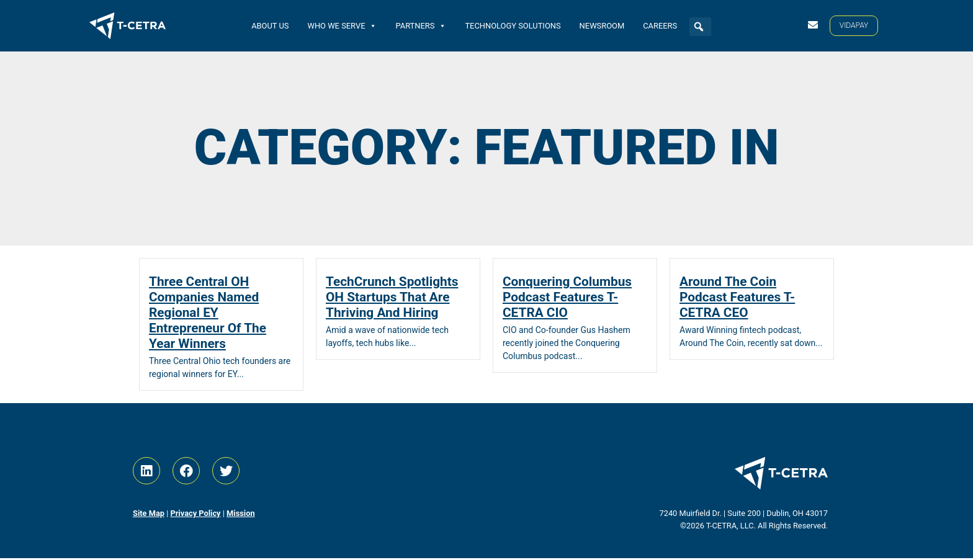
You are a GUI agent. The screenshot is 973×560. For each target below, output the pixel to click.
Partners (420, 25)
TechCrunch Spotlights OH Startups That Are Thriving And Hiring (392, 299)
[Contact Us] (813, 25)
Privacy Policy (195, 515)
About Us (270, 25)
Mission (240, 515)
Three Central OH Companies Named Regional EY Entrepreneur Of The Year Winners (207, 314)
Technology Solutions (512, 25)
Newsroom (602, 25)
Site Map (148, 515)
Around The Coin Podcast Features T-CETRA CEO (737, 299)
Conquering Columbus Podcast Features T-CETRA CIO (567, 299)
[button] (698, 26)
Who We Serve (342, 25)
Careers (660, 25)
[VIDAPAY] (854, 26)
